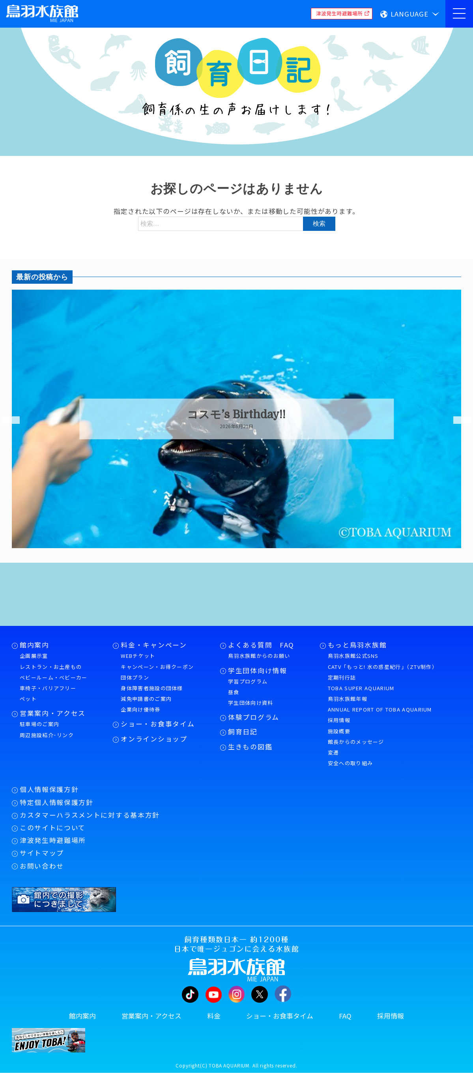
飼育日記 (243, 731)
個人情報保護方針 (49, 789)
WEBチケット (138, 655)
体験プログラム (253, 717)
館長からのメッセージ (356, 741)
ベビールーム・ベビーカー (54, 677)
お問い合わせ (42, 866)
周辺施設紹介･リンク (47, 735)
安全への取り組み (350, 763)
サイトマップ (42, 853)
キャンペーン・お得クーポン (157, 666)
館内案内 (34, 645)
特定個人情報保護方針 (56, 802)
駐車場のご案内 (39, 724)
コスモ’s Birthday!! (236, 414)
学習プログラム (247, 681)
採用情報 (339, 720)
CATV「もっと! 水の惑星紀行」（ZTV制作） (382, 666)
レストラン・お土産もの (51, 666)
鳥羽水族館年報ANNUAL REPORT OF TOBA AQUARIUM (380, 704)
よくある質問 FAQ (261, 645)
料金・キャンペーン (154, 645)
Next (457, 420)
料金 (214, 1016)
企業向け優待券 (140, 709)
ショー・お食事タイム (157, 723)
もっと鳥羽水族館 (357, 645)
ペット (28, 698)
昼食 (233, 692)
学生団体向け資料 (250, 702)
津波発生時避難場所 (53, 840)
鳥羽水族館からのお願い (259, 655)
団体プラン (135, 677)
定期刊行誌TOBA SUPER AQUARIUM (361, 683)
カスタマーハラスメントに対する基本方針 (90, 815)
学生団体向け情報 (257, 670)
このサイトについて (53, 827)
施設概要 (339, 731)
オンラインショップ (154, 738)
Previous (6, 420)
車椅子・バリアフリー (48, 688)
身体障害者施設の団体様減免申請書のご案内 (152, 693)
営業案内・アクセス (53, 713)
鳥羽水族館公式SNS (353, 655)
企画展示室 (34, 655)
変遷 (333, 752)
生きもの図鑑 (250, 746)
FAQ (345, 1016)
